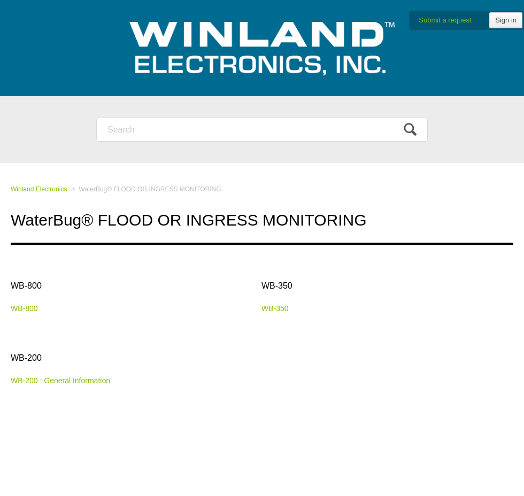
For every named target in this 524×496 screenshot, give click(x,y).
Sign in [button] (506, 20)
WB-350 (276, 285)
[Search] (262, 130)
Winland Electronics (39, 189)
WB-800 (26, 285)
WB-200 (26, 357)
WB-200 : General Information (60, 380)
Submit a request (445, 20)
